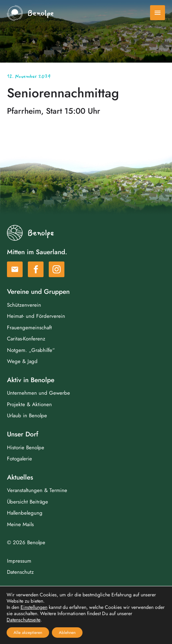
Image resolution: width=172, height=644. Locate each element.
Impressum (19, 561)
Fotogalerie (19, 458)
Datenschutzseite (23, 620)
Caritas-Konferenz (26, 339)
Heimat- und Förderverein (36, 316)
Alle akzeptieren (28, 632)
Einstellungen (34, 607)
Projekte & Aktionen (29, 404)
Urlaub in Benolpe (27, 415)
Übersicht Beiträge (27, 502)
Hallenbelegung (24, 513)
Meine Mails (20, 524)
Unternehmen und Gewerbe (38, 393)
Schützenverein (24, 305)
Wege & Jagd (22, 361)
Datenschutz (20, 572)
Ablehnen (67, 632)
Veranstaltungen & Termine (37, 490)
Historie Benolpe (25, 447)
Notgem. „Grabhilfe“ (31, 350)
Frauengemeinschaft (29, 327)
